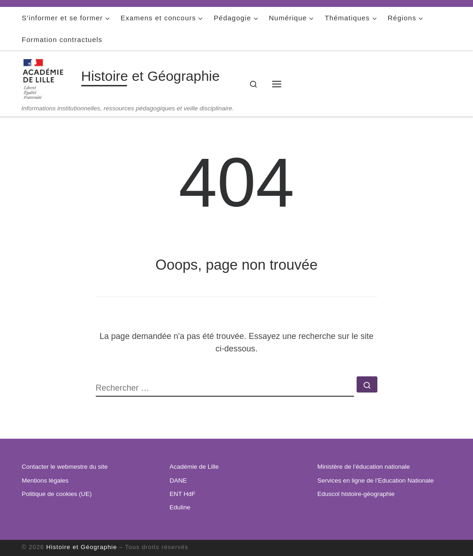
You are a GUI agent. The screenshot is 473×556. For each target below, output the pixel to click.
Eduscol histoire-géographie (355, 493)
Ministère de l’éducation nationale (363, 466)
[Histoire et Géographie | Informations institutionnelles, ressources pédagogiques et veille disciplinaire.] (50, 77)
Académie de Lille (194, 466)
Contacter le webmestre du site (65, 466)
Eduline (180, 507)
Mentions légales (45, 480)
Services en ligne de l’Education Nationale (375, 480)
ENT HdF (182, 493)
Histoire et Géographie (81, 547)
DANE (178, 480)
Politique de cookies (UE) (57, 493)
